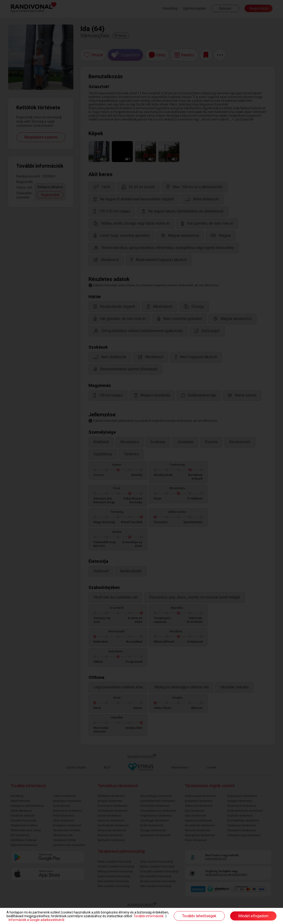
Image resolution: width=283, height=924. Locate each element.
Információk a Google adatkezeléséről (36, 920)
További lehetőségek (199, 916)
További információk (148, 916)
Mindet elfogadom (253, 916)
